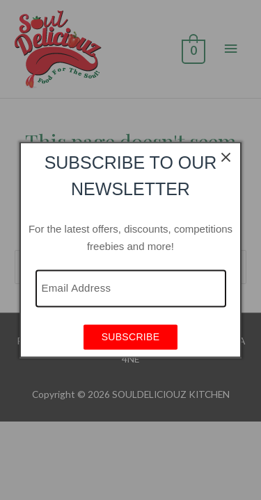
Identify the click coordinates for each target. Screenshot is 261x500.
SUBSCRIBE (131, 337)
